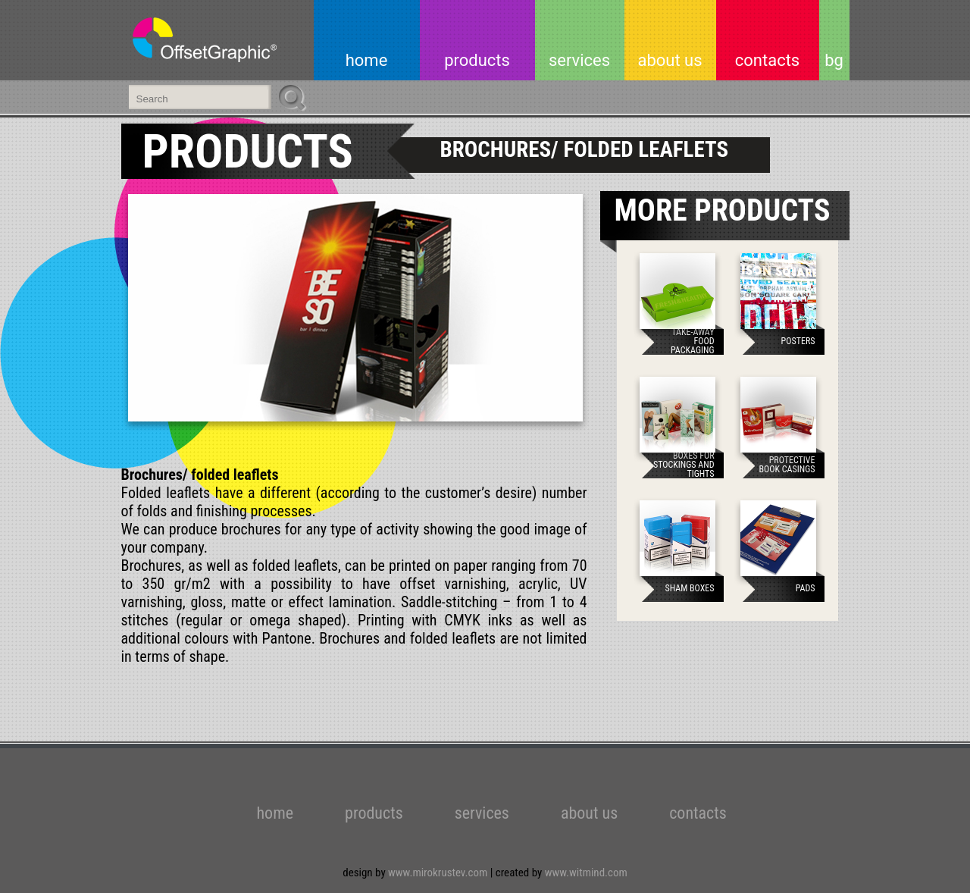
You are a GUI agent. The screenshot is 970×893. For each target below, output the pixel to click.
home (367, 60)
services (579, 60)
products (477, 60)
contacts (767, 60)
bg (833, 60)
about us (669, 60)
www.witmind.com (586, 872)
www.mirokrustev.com (439, 872)
